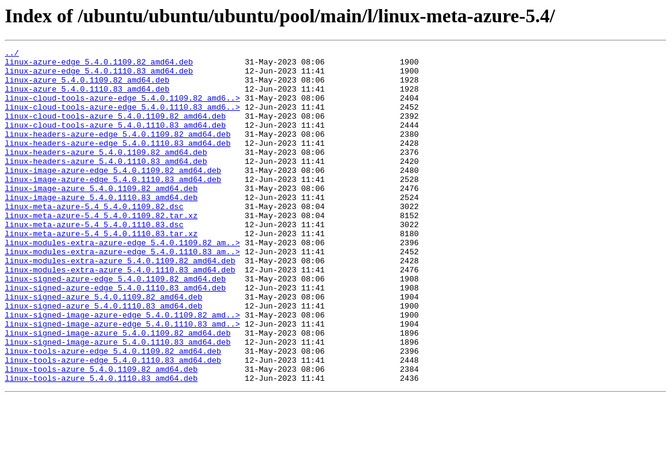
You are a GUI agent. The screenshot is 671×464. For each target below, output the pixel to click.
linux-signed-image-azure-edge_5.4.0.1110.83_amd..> (122, 379)
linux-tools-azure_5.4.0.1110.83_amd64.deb (101, 444)
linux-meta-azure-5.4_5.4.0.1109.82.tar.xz (101, 249)
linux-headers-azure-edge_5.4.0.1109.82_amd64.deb (117, 151)
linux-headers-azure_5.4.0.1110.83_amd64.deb (106, 184)
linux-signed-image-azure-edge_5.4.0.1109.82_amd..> (122, 368)
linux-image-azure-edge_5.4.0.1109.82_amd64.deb (113, 195)
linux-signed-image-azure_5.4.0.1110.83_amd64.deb (117, 401)
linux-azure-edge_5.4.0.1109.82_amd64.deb (99, 65)
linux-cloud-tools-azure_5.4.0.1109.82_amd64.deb (115, 130)
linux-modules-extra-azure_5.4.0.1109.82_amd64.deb (120, 303)
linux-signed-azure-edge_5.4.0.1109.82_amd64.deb (115, 325)
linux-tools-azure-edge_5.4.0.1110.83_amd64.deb (113, 423)
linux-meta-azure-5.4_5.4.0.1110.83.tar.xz (101, 271)
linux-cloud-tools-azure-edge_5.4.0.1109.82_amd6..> (122, 108)
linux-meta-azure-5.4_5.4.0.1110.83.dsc (94, 260)
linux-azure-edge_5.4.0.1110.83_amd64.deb (99, 76)
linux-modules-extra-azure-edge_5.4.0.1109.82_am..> (122, 282)
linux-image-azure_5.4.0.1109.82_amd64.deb (101, 217)
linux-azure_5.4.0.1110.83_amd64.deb (87, 97)
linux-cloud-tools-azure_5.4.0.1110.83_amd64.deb (115, 141)
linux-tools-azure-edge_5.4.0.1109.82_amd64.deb (113, 412)
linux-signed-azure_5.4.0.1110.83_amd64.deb (104, 358)
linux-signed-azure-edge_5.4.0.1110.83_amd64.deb (115, 336)
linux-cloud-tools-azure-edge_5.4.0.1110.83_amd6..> (122, 119)
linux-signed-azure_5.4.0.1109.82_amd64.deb (104, 347)
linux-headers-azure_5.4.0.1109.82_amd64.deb (106, 173)
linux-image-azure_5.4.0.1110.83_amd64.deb (101, 227)
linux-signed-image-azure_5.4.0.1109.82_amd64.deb (117, 390)
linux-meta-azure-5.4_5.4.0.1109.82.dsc (94, 238)
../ (12, 54)
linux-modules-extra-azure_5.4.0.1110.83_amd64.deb (120, 314)
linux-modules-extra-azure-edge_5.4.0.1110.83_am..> (122, 292)
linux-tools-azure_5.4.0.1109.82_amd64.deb (101, 433)
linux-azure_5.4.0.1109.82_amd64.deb (87, 86)
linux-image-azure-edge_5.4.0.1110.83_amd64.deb (113, 206)
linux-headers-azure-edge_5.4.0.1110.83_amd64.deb (117, 162)
